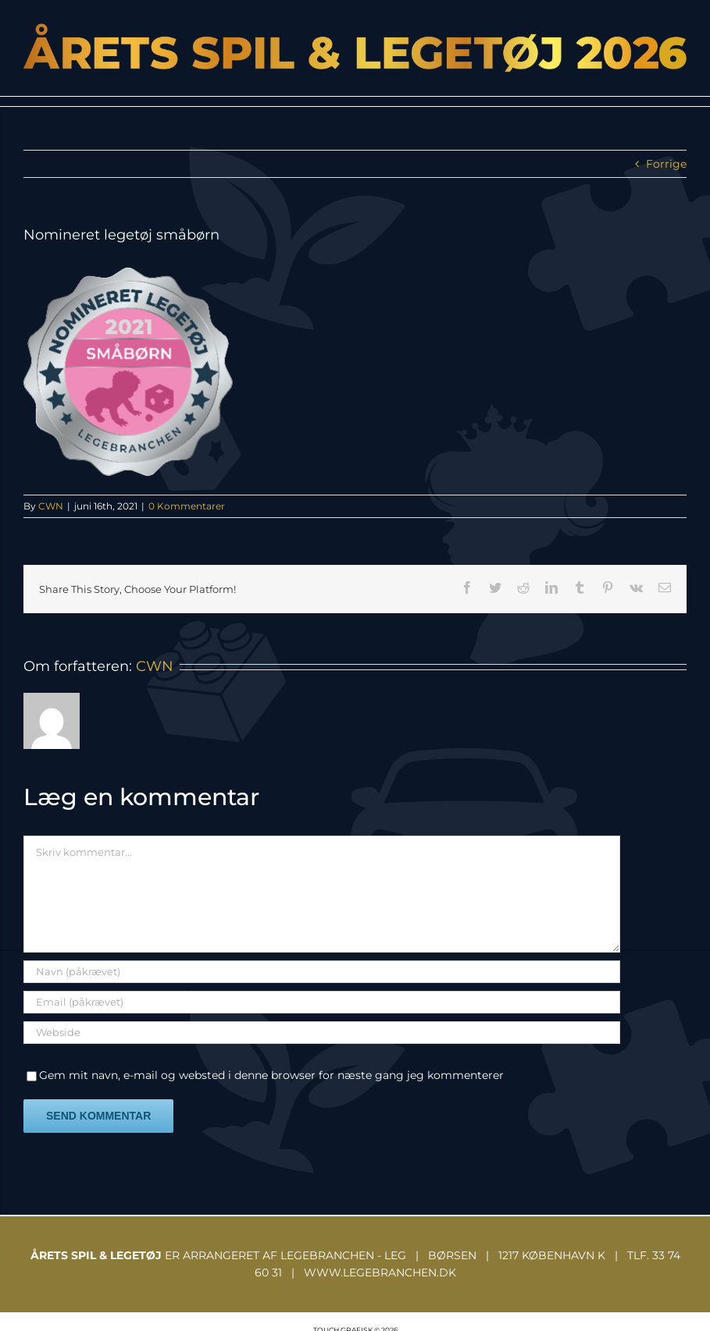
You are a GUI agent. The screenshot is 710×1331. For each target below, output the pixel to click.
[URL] (321, 1032)
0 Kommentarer (186, 506)
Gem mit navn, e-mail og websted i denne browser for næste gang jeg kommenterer (271, 1075)
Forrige (666, 164)
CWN (50, 506)
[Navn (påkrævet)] (321, 971)
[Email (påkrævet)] (321, 1002)
